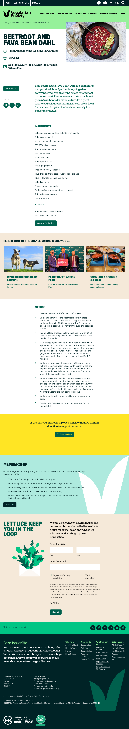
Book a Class (101, 659)
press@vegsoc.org (51, 688)
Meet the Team (70, 648)
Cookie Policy (44, 696)
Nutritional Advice (118, 651)
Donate (36, 3)
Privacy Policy (65, 594)
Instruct (16, 700)
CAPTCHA (54, 603)
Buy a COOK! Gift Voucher (102, 663)
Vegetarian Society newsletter (61, 576)
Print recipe (11, 89)
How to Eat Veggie (118, 648)
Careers (13, 696)
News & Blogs (70, 654)
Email (58, 561)
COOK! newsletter (90, 576)
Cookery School (87, 651)
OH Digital (29, 700)
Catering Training (87, 659)
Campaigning (86, 645)
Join (7, 3)
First (51, 555)
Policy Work (85, 648)
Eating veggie (108, 13)
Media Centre (22, 696)
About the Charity (72, 645)
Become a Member (100, 648)
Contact (6, 696)
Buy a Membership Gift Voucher (103, 668)
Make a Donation (102, 652)
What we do (65, 13)
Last (78, 555)
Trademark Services (85, 655)
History (68, 651)
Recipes (20, 22)
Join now (10, 505)
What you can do (86, 13)
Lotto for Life (21, 3)
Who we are (47, 13)
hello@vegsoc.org (41, 679)
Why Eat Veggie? (118, 645)
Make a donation (64, 434)
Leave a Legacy (102, 656)
